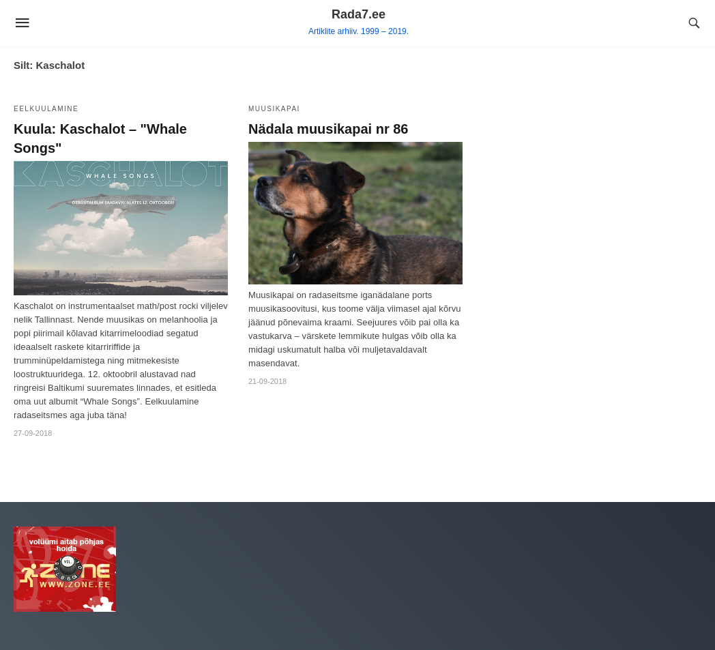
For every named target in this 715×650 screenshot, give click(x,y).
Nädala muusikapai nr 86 (328, 128)
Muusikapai (274, 109)
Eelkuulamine (46, 109)
